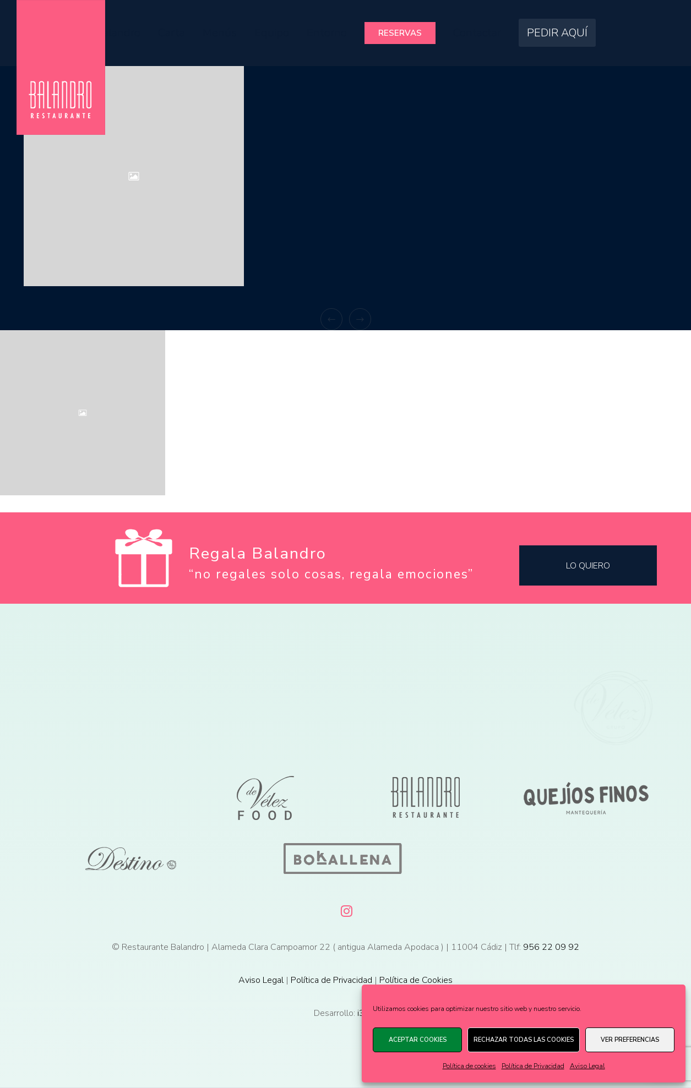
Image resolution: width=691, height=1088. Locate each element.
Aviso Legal (587, 1066)
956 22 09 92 (551, 947)
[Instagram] (345, 909)
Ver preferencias (630, 1040)
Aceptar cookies (418, 1040)
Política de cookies (469, 1066)
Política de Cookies (416, 980)
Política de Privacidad (533, 1066)
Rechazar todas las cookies (524, 1040)
